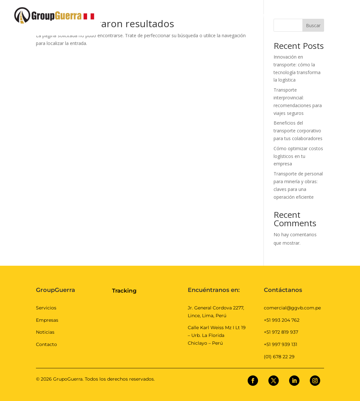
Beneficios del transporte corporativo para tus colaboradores (298, 130)
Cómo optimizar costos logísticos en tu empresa (298, 156)
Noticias (45, 332)
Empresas (47, 320)
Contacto (46, 344)
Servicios (46, 308)
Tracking (124, 290)
